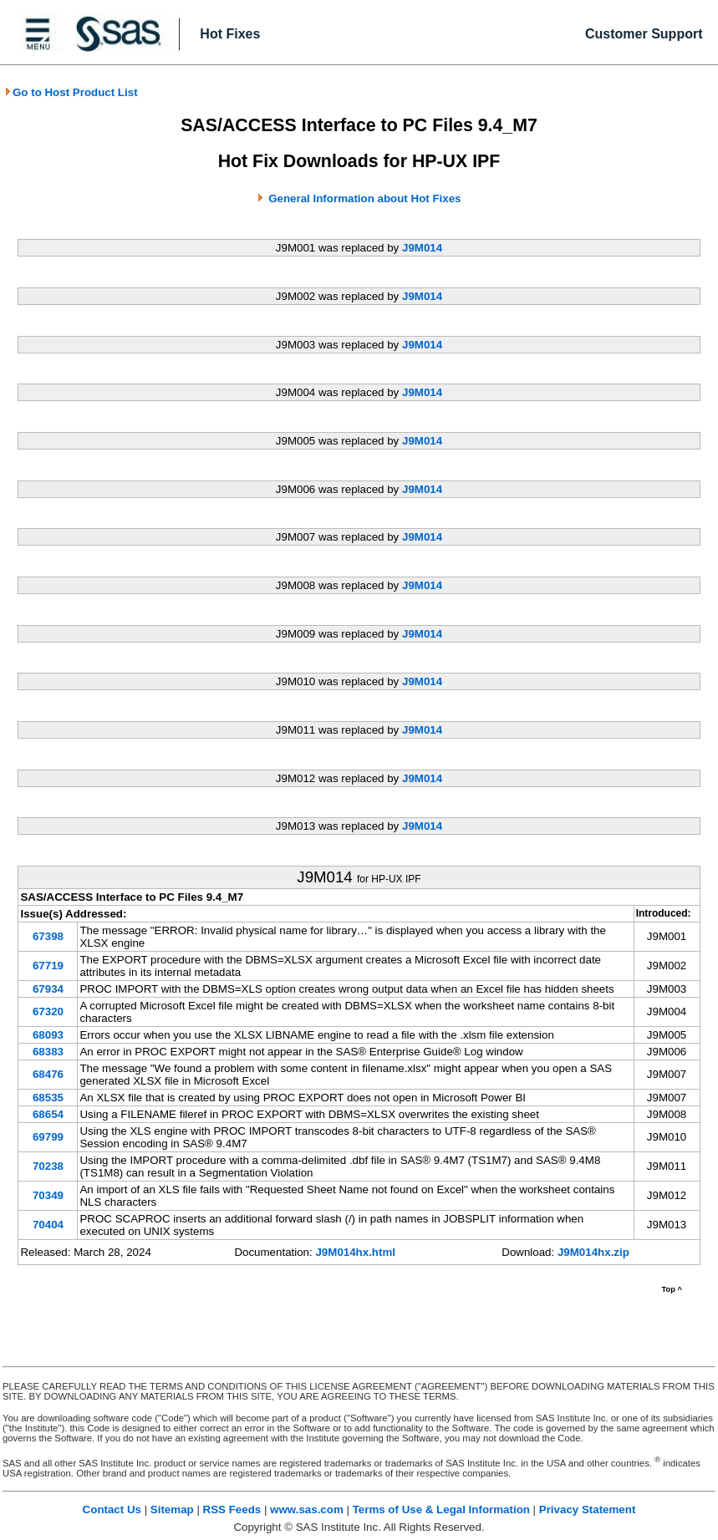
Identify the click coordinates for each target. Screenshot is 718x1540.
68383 (48, 1051)
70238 (48, 1166)
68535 (48, 1097)
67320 (48, 1011)
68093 (48, 1035)
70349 (48, 1195)
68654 (48, 1114)
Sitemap (172, 1509)
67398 (48, 936)
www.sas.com (307, 1509)
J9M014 (422, 247)
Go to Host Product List (71, 92)
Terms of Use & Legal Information (441, 1509)
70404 (48, 1224)
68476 (48, 1074)
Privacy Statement (587, 1509)
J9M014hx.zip (593, 1252)
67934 (48, 989)
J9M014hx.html (355, 1252)
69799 (48, 1137)
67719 (48, 965)
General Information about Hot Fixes (364, 198)
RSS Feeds (232, 1509)
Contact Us (112, 1509)
